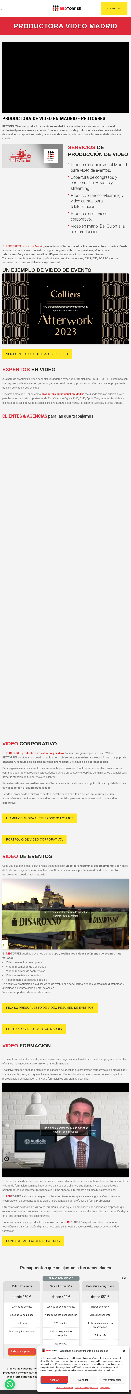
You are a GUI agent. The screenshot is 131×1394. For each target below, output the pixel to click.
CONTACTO (114, 8)
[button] (124, 1351)
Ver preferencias (112, 1379)
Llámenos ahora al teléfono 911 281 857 (39, 818)
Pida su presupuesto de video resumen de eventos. (50, 1007)
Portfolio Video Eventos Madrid (34, 1029)
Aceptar (54, 1379)
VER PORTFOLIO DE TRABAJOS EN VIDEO (37, 354)
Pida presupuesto (22, 1351)
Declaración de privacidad (86, 1387)
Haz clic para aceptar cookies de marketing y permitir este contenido (65, 308)
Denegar (83, 1379)
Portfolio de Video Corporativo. (34, 839)
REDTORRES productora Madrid (24, 246)
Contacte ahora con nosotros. (33, 1241)
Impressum (105, 1387)
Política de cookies (64, 1387)
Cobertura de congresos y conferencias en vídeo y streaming (94, 183)
